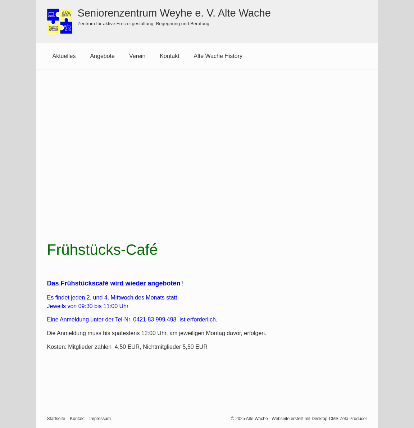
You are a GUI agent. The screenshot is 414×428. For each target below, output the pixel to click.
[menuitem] (64, 56)
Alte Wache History (218, 56)
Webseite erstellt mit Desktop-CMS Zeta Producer (319, 418)
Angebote (102, 56)
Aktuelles (64, 56)
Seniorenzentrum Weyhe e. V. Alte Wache (174, 13)
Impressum (100, 418)
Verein (137, 56)
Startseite (56, 418)
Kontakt (169, 56)
